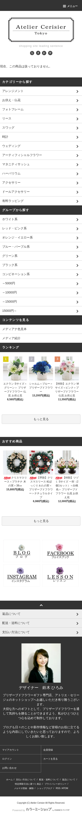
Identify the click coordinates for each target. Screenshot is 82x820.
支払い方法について (26, 779)
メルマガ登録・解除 (24, 788)
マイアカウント (10, 749)
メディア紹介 (11, 338)
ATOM (65, 788)
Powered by (41, 810)
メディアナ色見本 (14, 329)
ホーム (9, 779)
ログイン (7, 758)
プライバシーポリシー (55, 784)
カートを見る (50, 758)
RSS (58, 788)
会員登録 (48, 749)
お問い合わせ (9, 768)
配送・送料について (49, 779)
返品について (68, 779)
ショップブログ (44, 788)
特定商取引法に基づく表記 (28, 784)
